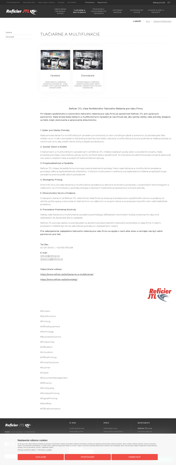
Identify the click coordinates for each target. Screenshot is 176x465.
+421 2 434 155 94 (17, 432)
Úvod (148, 21)
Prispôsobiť (88, 457)
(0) (168, 2)
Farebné (55, 75)
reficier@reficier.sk (50, 256)
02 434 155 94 (47, 247)
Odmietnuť (135, 457)
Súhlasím (41, 457)
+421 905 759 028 (64, 247)
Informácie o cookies (45, 450)
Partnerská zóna (76, 431)
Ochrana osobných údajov (27, 450)
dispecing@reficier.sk (51, 259)
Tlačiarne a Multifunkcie (162, 21)
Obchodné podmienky (113, 431)
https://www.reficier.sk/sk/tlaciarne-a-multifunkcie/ (66, 274)
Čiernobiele (88, 75)
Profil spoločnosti (77, 428)
